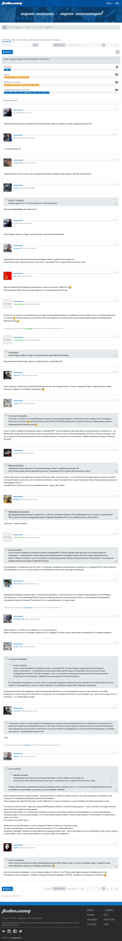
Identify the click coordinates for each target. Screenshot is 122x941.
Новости (90, 910)
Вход (117, 3)
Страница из (72, 45)
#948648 (115, 272)
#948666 (115, 580)
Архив (106, 924)
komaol (16, 163)
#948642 (115, 134)
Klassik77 (17, 375)
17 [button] (95, 45)
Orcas (16, 453)
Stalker (16, 848)
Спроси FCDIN (109, 920)
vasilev (16, 188)
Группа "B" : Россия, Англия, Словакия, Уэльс (31, 40)
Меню (109, 3)
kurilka (16, 403)
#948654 (115, 372)
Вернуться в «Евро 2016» (11, 896)
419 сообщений (59, 45)
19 (103, 45)
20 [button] (107, 45)
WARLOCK (17, 499)
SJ (14, 113)
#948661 (115, 534)
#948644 (115, 159)
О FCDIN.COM (91, 924)
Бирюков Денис (16, 938)
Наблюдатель (19, 619)
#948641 (115, 109)
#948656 (115, 400)
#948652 (115, 336)
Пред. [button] (83, 45)
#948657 (115, 449)
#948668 (115, 643)
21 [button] (111, 45)
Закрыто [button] (7, 52)
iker (15, 276)
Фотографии (92, 920)
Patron (16, 138)
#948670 (115, 707)
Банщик (17, 248)
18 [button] (99, 45)
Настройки (47, 888)
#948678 (115, 844)
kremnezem (18, 584)
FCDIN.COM (12, 3)
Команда (90, 915)
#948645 (115, 184)
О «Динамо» (108, 910)
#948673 (115, 752)
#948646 (115, 219)
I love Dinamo (19, 304)
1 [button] (87, 45)
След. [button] (117, 45)
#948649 (115, 300)
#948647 (115, 244)
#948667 (115, 615)
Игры (106, 915)
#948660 (115, 496)
